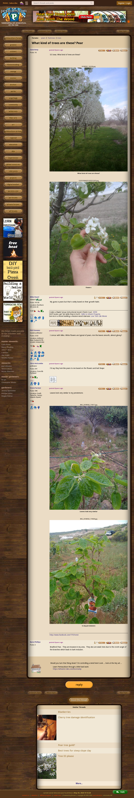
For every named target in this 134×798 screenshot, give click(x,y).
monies (13, 78)
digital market (13, 184)
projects (13, 178)
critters (13, 51)
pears (43, 38)
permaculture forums (13, 38)
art (13, 125)
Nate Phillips (35, 642)
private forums (13, 204)
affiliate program (45, 795)
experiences (13, 158)
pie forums (13, 198)
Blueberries (64, 712)
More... (79, 783)
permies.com (13, 191)
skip (13, 151)
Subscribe (13, 3)
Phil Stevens (35, 330)
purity (13, 91)
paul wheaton (97, 795)
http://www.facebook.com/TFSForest (64, 635)
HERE (95, 312)
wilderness (13, 111)
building (13, 58)
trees (59, 38)
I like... (32, 315)
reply (79, 684)
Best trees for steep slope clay (74, 750)
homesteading (13, 65)
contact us (25, 795)
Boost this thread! (79, 700)
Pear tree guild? (66, 745)
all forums (13, 211)
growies (13, 45)
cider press (13, 171)
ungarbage (13, 98)
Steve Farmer (35, 388)
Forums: (35, 38)
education (13, 144)
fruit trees (51, 38)
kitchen (13, 85)
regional (13, 138)
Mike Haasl (34, 297)
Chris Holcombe (36, 363)
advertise (34, 795)
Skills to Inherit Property (90, 314)
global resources (13, 164)
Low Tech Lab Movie (99, 316)
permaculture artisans (13, 131)
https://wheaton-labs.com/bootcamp (67, 669)
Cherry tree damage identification (76, 717)
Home (5, 3)
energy (13, 71)
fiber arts (13, 118)
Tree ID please (66, 756)
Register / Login (124, 3)
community (13, 105)
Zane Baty (34, 50)
